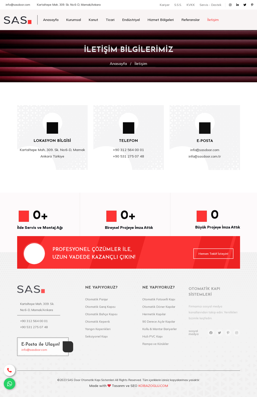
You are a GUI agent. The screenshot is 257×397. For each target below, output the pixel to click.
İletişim (213, 20)
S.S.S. (178, 5)
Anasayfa (50, 20)
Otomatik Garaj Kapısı (100, 309)
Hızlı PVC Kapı (152, 339)
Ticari (110, 20)
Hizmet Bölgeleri (160, 20)
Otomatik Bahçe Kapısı (101, 317)
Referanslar (190, 20)
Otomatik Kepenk (97, 324)
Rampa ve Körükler (155, 346)
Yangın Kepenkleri (97, 331)
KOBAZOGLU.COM (153, 385)
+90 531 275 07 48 (128, 157)
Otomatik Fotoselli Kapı (158, 302)
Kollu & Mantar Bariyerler (159, 331)
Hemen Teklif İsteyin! (213, 254)
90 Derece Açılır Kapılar (158, 324)
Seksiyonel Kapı (96, 339)
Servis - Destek (210, 5)
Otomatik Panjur (96, 302)
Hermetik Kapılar (154, 317)
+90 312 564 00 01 (128, 150)
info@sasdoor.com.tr (205, 157)
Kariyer (165, 5)
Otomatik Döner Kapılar (158, 309)
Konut (93, 20)
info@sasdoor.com (18, 4)
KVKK (191, 5)
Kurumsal (73, 20)
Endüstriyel (131, 20)
